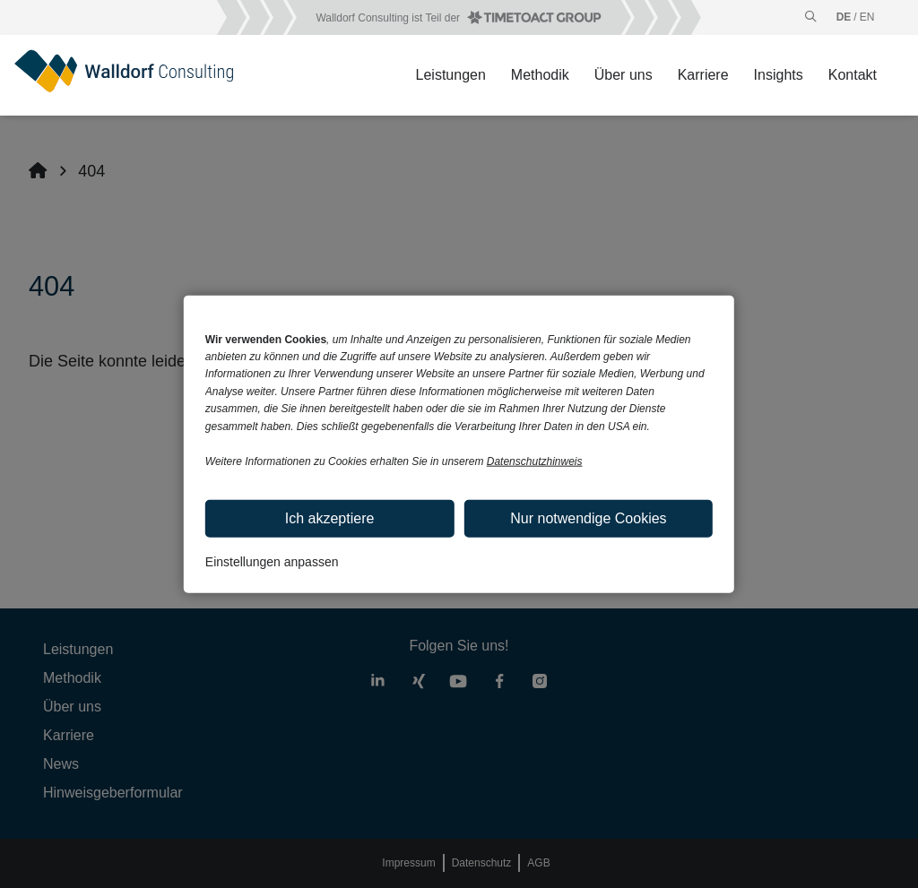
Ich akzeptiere (330, 517)
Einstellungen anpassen (272, 561)
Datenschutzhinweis (535, 461)
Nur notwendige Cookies (588, 517)
